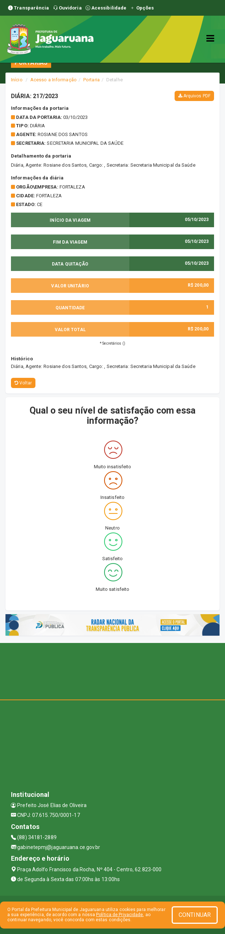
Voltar (23, 382)
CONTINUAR (195, 914)
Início (17, 79)
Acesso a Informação (53, 79)
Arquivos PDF (194, 95)
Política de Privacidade (119, 914)
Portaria (91, 79)
